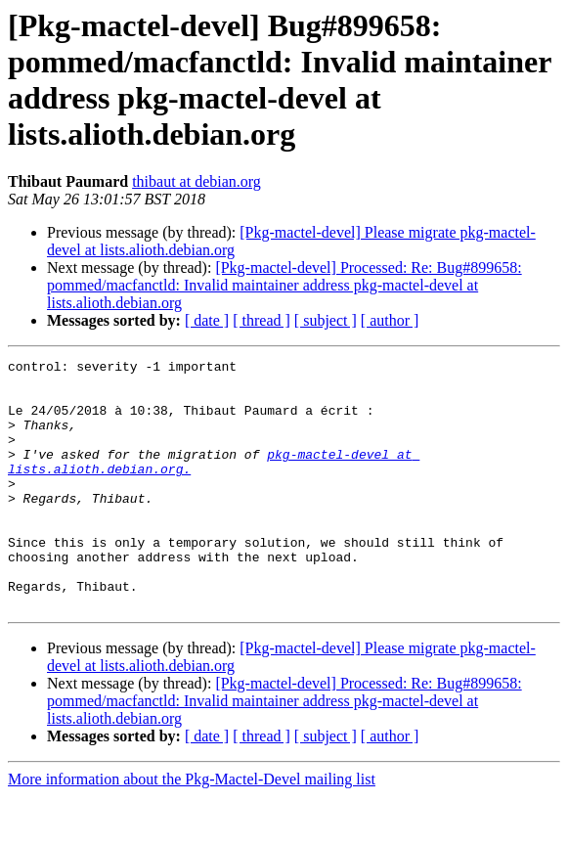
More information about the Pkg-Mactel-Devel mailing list (191, 829)
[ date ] (207, 320)
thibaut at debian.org (196, 181)
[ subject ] (325, 320)
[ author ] (390, 320)
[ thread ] (261, 320)
